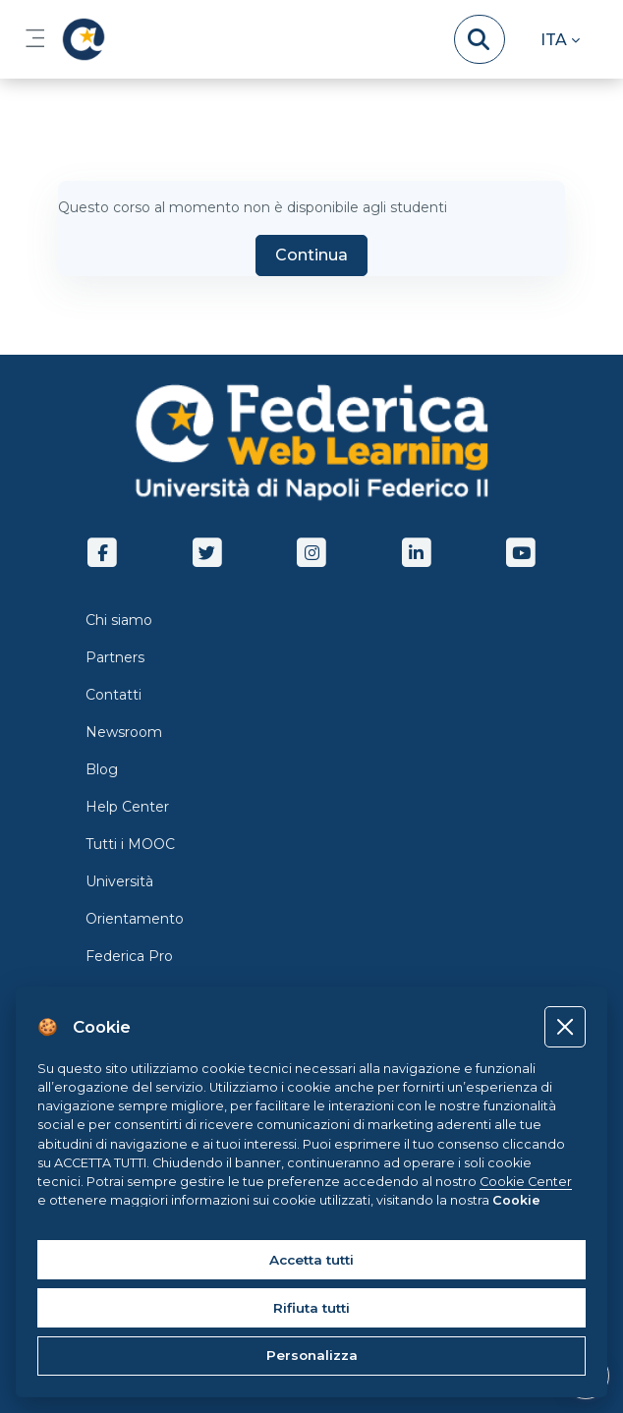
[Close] (564, 1026)
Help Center (127, 807)
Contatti (113, 695)
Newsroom (123, 732)
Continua (311, 255)
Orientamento (134, 919)
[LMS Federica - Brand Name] (79, 39)
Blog (101, 769)
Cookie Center (526, 1181)
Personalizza (312, 1355)
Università (119, 881)
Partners (114, 657)
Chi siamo (118, 620)
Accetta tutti (311, 1260)
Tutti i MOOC (130, 844)
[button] (560, 39)
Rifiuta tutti (311, 1308)
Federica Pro (129, 956)
